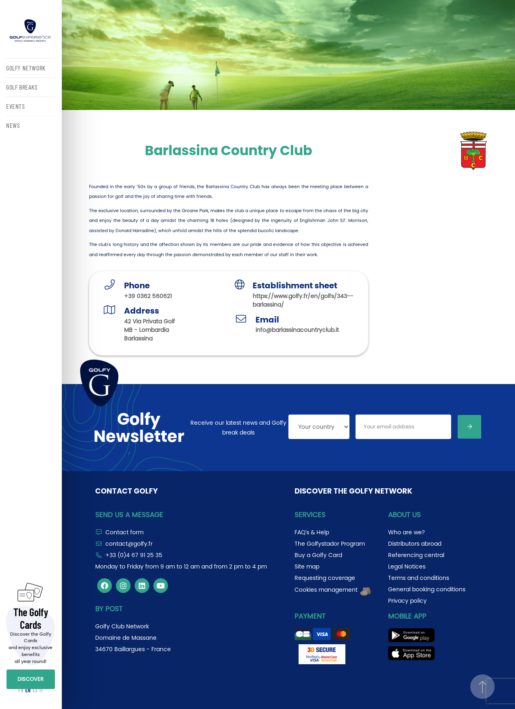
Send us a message (129, 515)
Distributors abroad (414, 544)
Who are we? (406, 532)
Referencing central (416, 555)
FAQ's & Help (312, 532)
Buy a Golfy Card (318, 555)
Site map (307, 566)
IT (41, 690)
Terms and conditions (418, 578)
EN (28, 690)
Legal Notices (407, 566)
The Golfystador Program (330, 544)
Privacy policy (407, 601)
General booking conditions (426, 589)
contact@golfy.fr (129, 544)
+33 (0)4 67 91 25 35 (133, 555)
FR (20, 690)
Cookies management (333, 590)
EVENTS (15, 106)
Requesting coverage (325, 578)
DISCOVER (30, 679)
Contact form (124, 532)
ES (35, 690)
